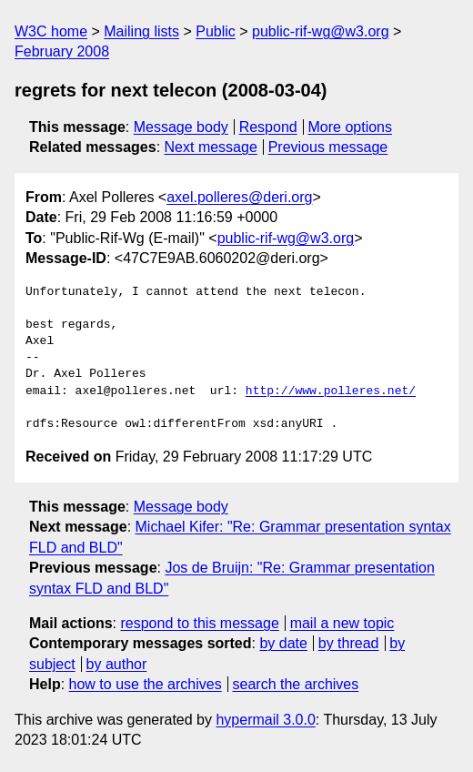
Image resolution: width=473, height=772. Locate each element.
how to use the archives (145, 684)
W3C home (51, 31)
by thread (348, 643)
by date (283, 643)
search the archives (296, 684)
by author (116, 664)
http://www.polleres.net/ (331, 391)
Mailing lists (141, 31)
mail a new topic (342, 623)
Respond (268, 127)
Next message (211, 147)
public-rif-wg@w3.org (320, 31)
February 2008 (62, 51)
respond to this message (199, 623)
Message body (181, 127)
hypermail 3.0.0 (265, 719)
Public (216, 31)
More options (350, 127)
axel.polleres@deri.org (239, 197)
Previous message (328, 147)
